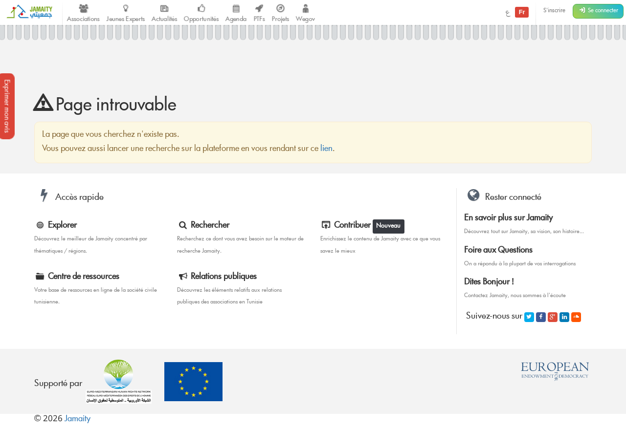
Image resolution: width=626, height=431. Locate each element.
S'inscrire (554, 11)
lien (326, 149)
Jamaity (77, 419)
